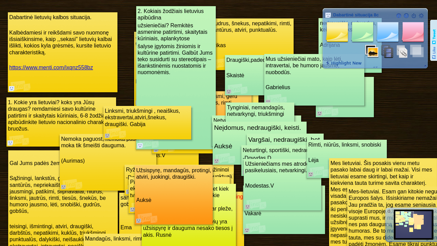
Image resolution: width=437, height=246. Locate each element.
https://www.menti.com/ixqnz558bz (51, 67)
